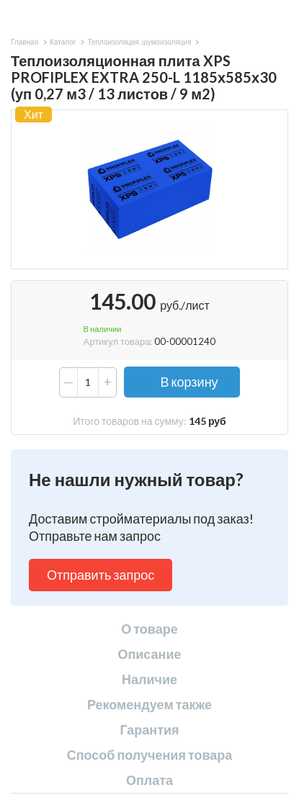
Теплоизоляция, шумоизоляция (139, 41)
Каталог (63, 41)
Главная (24, 41)
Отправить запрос (100, 575)
